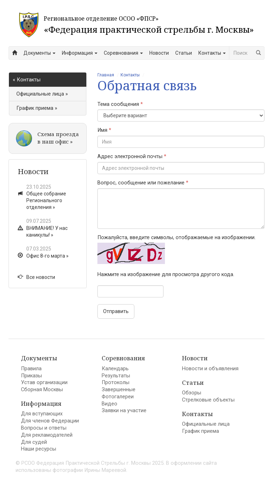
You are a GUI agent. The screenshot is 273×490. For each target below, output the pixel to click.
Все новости (36, 277)
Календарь (115, 369)
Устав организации (44, 382)
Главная (105, 74)
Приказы (31, 376)
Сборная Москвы (42, 390)
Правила (31, 369)
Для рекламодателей (47, 435)
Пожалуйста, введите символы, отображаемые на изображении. (176, 238)
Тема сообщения (120, 104)
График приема (200, 431)
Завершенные (118, 390)
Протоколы (115, 382)
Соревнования (123, 53)
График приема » (36, 108)
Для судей (34, 442)
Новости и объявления (210, 369)
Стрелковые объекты (208, 400)
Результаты (116, 376)
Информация (79, 53)
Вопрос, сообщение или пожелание (142, 183)
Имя (104, 130)
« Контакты (27, 80)
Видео (109, 404)
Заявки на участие (124, 411)
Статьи (183, 53)
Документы (39, 53)
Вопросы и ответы (43, 428)
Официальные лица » (42, 94)
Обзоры (191, 393)
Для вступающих (42, 414)
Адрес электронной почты (131, 157)
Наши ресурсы (38, 449)
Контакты (212, 53)
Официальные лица (206, 424)
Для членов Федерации (50, 421)
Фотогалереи (118, 397)
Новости (159, 53)
